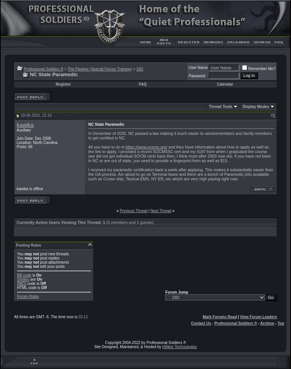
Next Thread (160, 211)
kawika (25, 125)
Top (280, 323)
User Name (198, 68)
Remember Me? (258, 69)
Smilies (23, 279)
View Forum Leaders (258, 317)
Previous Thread (133, 211)
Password (197, 76)
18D (139, 69)
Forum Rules (28, 296)
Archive (267, 323)
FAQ (143, 84)
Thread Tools (220, 107)
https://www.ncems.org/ (146, 147)
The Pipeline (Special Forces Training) (99, 69)
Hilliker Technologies (179, 347)
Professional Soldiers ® (43, 69)
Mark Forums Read (220, 317)
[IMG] (21, 283)
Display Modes (255, 107)
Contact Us (201, 323)
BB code (24, 275)
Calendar (225, 84)
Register (63, 84)
